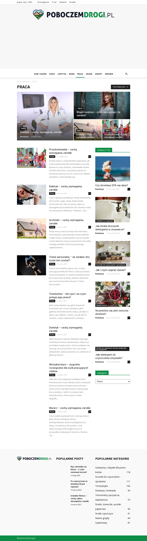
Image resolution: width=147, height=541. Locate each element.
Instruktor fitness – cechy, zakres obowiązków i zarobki (80, 498)
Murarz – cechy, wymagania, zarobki (70, 407)
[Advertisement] (73, 47)
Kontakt (72, 2)
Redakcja (24, 136)
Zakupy (98, 74)
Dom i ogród (40, 74)
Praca (80, 74)
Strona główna (43, 2)
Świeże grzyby (102, 518)
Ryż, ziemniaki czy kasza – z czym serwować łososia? (79, 469)
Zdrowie (109, 74)
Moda (71, 74)
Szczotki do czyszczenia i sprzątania (110, 265)
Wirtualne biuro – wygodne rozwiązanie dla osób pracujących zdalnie (68, 368)
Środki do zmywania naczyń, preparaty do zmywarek (111, 349)
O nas (54, 2)
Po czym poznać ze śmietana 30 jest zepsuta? (79, 484)
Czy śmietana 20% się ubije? (111, 185)
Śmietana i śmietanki (104, 180)
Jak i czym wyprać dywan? (110, 269)
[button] (126, 74)
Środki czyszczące (104, 513)
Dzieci (52, 74)
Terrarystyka (101, 485)
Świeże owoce (101, 305)
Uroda (89, 74)
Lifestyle (62, 74)
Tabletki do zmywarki (104, 221)
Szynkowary (101, 522)
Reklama (62, 2)
